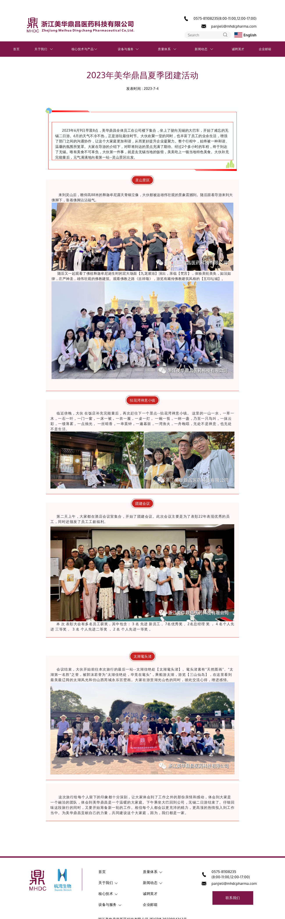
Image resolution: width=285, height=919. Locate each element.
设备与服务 (126, 49)
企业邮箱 (265, 49)
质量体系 (164, 49)
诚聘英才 (238, 49)
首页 (16, 49)
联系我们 (233, 898)
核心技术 (105, 893)
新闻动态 (201, 49)
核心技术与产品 (82, 49)
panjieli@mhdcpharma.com (233, 26)
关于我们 (40, 49)
